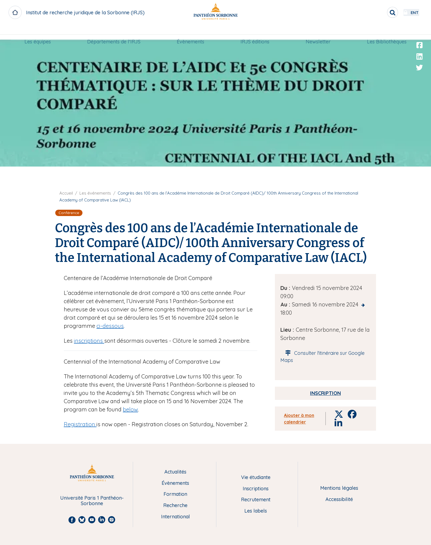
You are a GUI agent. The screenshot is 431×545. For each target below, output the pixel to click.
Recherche (175, 505)
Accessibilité (339, 499)
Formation (175, 494)
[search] (377, 12)
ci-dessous (110, 325)
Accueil (66, 193)
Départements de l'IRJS (113, 32)
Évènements (190, 32)
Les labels (255, 511)
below (130, 409)
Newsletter (318, 32)
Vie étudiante (255, 477)
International (175, 517)
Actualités (175, 472)
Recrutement (255, 500)
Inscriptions (256, 489)
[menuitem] (38, 32)
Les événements (95, 193)
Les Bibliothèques (387, 32)
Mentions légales (339, 488)
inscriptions (89, 340)
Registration (80, 424)
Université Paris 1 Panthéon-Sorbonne (92, 501)
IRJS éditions (255, 32)
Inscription (325, 393)
